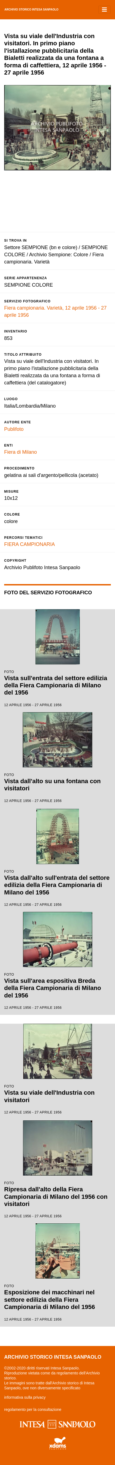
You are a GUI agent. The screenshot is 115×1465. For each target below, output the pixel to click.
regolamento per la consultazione (32, 1409)
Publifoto (14, 429)
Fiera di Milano (20, 452)
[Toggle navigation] (104, 10)
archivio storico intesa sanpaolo (31, 9)
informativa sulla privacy (24, 1397)
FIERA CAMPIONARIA (29, 544)
